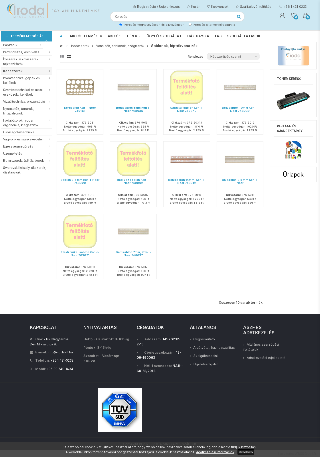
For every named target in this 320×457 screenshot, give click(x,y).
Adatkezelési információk (215, 452)
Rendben (246, 452)
